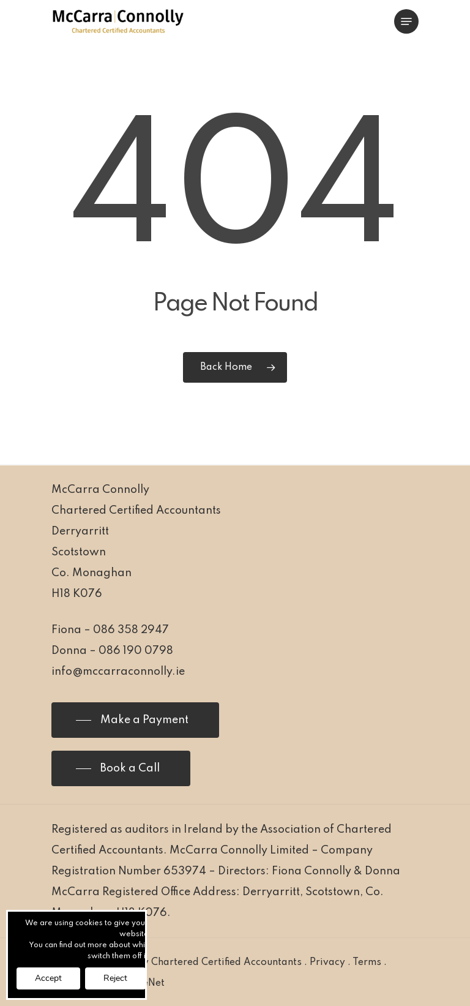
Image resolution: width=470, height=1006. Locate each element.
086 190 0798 (136, 650)
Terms (366, 962)
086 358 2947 (131, 630)
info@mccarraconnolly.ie (118, 671)
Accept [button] (48, 978)
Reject (115, 978)
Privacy (327, 962)
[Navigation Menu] (406, 21)
